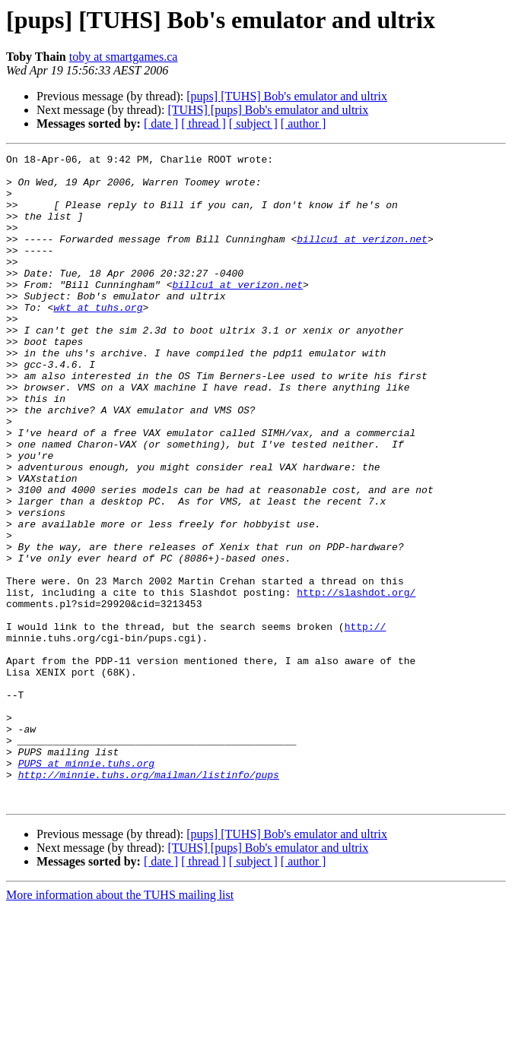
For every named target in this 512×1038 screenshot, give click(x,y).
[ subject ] (253, 123)
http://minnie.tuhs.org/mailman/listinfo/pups (148, 900)
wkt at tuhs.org (97, 339)
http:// (365, 722)
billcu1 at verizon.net (362, 257)
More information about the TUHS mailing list (120, 1024)
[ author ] (303, 123)
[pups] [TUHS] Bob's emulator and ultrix (286, 96)
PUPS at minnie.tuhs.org (86, 886)
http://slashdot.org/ (356, 681)
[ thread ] (203, 123)
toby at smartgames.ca (123, 56)
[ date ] (161, 123)
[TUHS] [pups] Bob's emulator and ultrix (267, 109)
